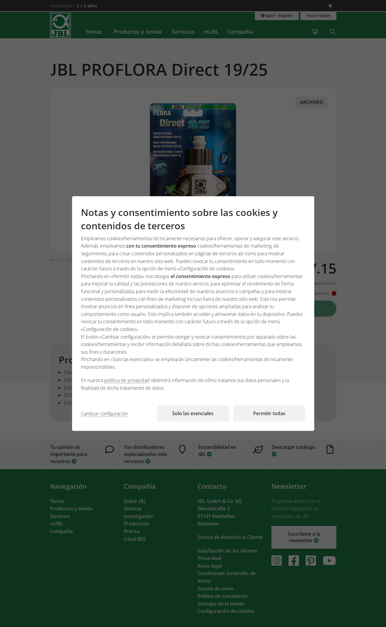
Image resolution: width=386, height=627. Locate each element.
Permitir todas (269, 413)
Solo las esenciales (193, 413)
